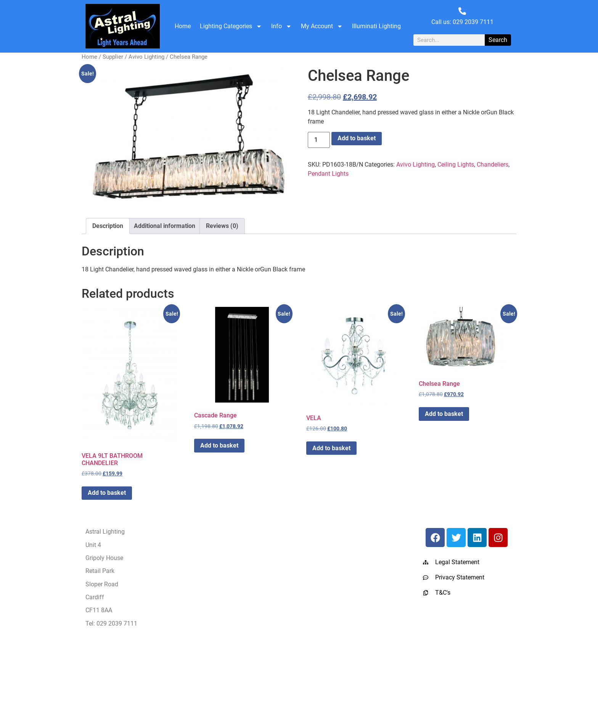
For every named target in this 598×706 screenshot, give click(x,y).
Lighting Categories (231, 26)
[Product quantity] (319, 140)
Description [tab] (107, 225)
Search (498, 39)
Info (281, 26)
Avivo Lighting (146, 56)
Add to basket (357, 138)
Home (183, 26)
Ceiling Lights (455, 164)
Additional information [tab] (164, 225)
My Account (322, 26)
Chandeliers (492, 164)
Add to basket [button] (107, 492)
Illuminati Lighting (376, 26)
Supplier (113, 56)
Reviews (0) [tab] (222, 225)
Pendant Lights (328, 173)
